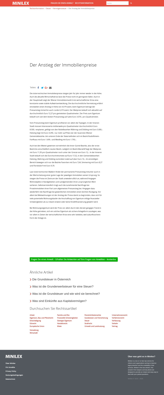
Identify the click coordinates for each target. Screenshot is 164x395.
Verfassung (116, 320)
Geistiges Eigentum (64, 320)
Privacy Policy (11, 371)
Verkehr (115, 323)
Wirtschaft (34, 333)
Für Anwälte (10, 367)
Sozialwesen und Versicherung (96, 318)
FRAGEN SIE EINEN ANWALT (62, 3)
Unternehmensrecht (119, 315)
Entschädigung (35, 320)
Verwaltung (34, 330)
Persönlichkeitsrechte (93, 315)
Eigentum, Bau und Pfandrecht (41, 318)
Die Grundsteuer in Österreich (51, 279)
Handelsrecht (62, 323)
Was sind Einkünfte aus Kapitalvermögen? (59, 301)
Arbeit (32, 315)
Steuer (48, 8)
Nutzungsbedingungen (14, 375)
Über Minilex (10, 363)
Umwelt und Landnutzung (94, 326)
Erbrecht (33, 323)
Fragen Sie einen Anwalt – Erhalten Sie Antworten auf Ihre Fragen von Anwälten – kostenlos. (73, 259)
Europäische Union (37, 326)
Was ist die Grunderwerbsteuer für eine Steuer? (63, 286)
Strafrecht (88, 323)
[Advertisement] (47, 22)
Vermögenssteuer (59, 8)
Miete (59, 326)
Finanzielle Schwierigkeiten (67, 318)
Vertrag (114, 326)
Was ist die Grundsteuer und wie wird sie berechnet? (66, 293)
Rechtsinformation (37, 8)
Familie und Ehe (63, 315)
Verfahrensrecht (118, 318)
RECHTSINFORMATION (84, 3)
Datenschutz (10, 379)
